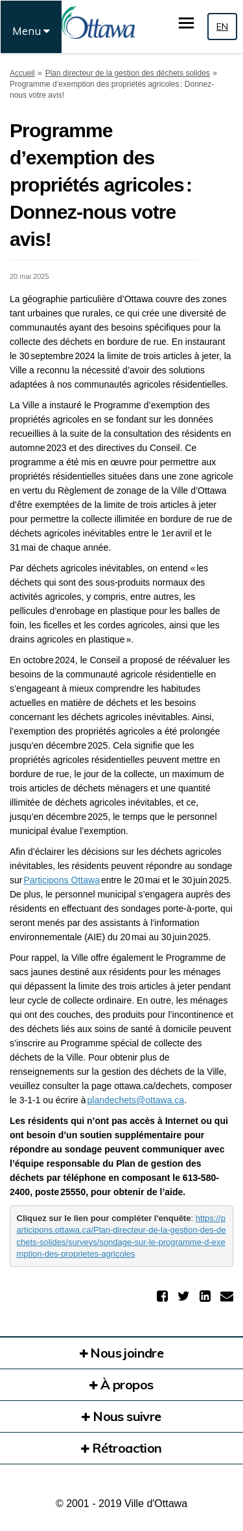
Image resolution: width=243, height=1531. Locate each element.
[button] (164, 1296)
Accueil (22, 73)
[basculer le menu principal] (186, 23)
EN (222, 26)
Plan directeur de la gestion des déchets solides (127, 73)
